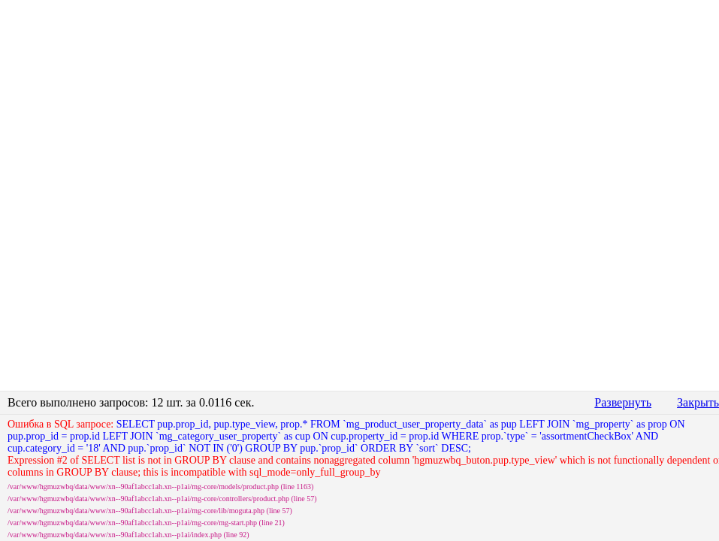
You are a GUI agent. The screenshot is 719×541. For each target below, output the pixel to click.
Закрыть (698, 402)
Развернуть (622, 402)
